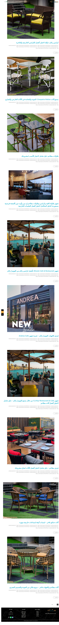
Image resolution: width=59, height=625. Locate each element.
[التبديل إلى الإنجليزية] (29, 622)
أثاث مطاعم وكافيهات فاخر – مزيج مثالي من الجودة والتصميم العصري (32, 587)
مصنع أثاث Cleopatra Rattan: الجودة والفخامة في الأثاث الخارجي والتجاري (30, 99)
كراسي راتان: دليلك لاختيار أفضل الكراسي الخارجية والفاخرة (36, 43)
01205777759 (9, 614)
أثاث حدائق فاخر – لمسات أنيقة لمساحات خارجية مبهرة (37, 522)
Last (51, 604)
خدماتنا (36, 611)
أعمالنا (36, 612)
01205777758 (9, 612)
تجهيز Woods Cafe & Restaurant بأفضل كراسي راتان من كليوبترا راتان (31, 271)
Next (53, 604)
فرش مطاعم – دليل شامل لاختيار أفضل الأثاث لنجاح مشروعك (35, 468)
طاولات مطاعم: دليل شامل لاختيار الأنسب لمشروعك (38, 156)
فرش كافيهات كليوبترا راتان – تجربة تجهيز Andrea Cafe (37, 336)
